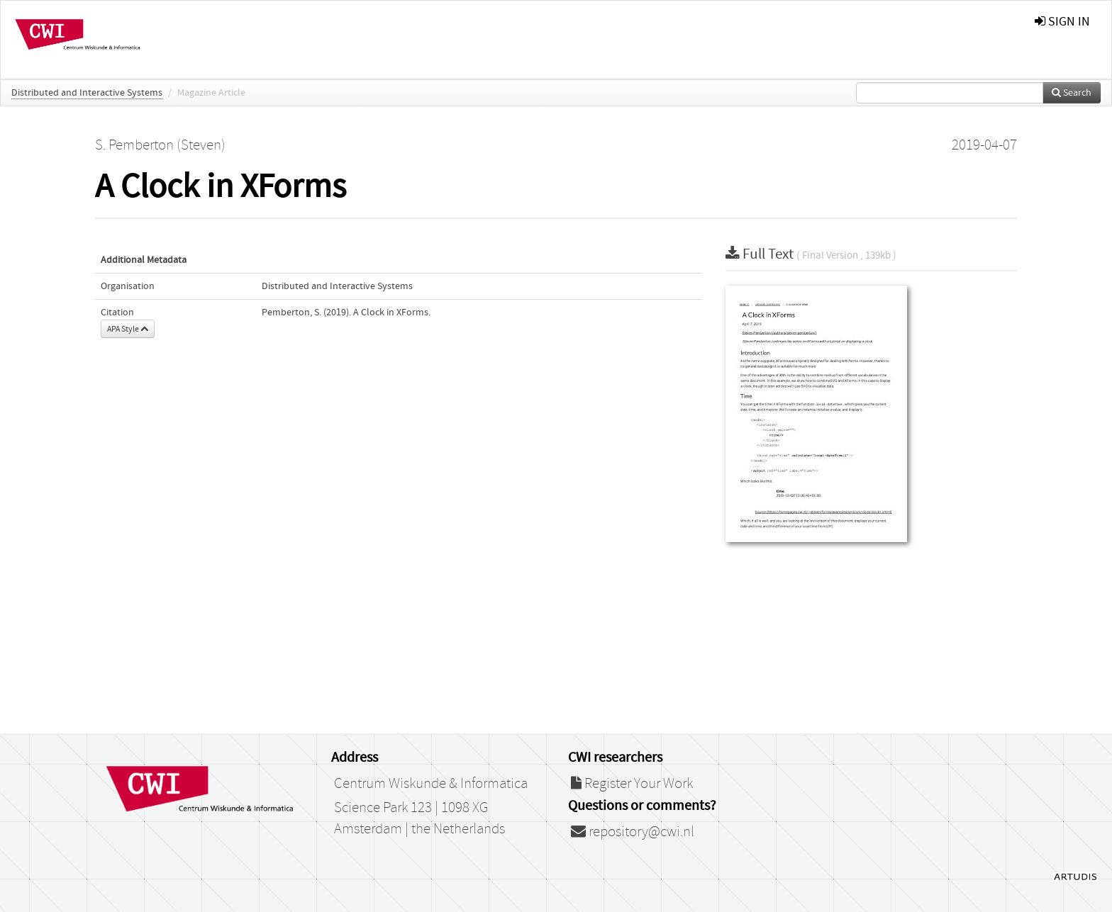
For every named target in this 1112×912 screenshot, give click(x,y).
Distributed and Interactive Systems (86, 92)
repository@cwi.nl (632, 831)
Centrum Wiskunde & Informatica (431, 783)
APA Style (127, 329)
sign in (1062, 21)
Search (1071, 92)
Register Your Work (632, 783)
